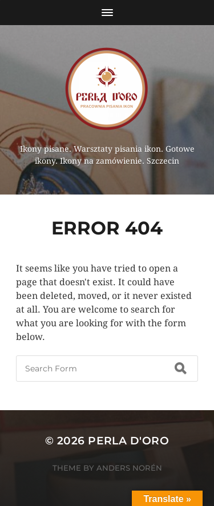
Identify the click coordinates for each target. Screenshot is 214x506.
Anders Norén (129, 467)
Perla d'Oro (128, 440)
